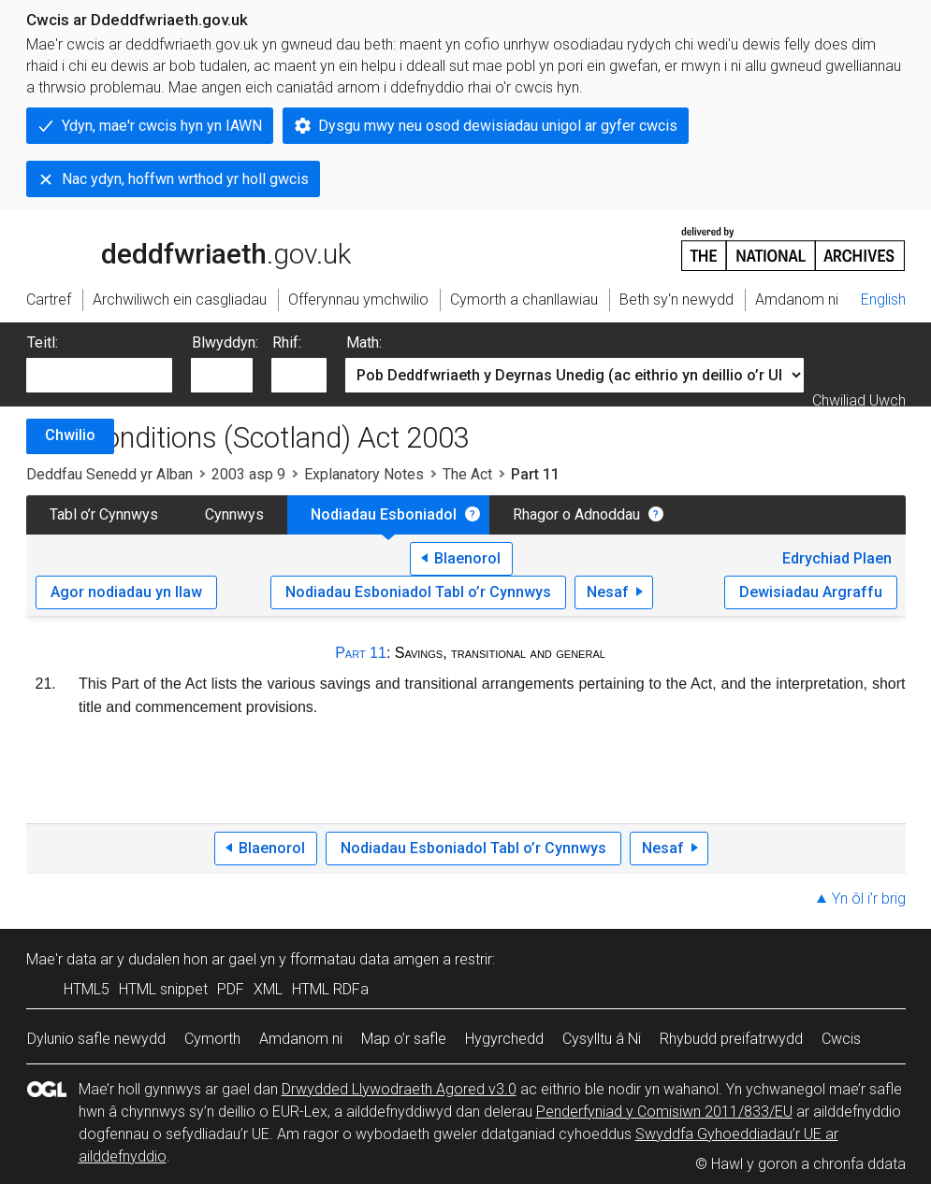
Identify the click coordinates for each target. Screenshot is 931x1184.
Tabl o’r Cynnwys (104, 514)
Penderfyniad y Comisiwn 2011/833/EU (664, 1111)
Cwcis (841, 1039)
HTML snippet (163, 989)
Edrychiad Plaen (837, 558)
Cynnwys (234, 514)
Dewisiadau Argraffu (810, 592)
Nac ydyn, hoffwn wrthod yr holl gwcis (185, 179)
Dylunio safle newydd (96, 1039)
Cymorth (212, 1039)
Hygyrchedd (504, 1039)
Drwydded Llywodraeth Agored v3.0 (399, 1089)
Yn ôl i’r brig (869, 898)
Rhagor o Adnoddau (576, 514)
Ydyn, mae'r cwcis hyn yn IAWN (162, 126)
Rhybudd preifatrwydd (731, 1039)
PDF (230, 989)
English (883, 299)
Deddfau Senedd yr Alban (109, 474)
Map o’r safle (403, 1039)
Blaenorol (467, 558)
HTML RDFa (330, 989)
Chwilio (70, 435)
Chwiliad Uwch (859, 400)
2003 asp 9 (248, 474)
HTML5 (86, 989)
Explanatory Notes (364, 474)
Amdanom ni (300, 1039)
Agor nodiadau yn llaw (126, 592)
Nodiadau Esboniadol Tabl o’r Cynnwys (418, 592)
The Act (467, 474)
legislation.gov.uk (174, 248)
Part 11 (360, 653)
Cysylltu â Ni (601, 1039)
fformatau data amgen (364, 959)
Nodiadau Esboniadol (384, 514)
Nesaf (608, 592)
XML (268, 989)
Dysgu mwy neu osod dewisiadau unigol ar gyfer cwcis (497, 126)
